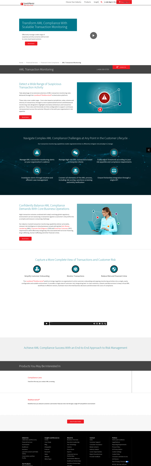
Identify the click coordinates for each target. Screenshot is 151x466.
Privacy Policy (116, 425)
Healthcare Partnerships (74, 439)
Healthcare (25, 425)
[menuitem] (86, 9)
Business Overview (72, 418)
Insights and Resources (101, 9)
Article (46, 418)
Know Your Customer (61, 228)
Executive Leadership (73, 420)
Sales (91, 418)
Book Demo (28, 43)
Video (46, 432)
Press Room (70, 427)
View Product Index (75, 399)
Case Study (48, 420)
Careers (69, 425)
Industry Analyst (94, 427)
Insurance (25, 427)
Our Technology (71, 422)
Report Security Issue (96, 432)
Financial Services (27, 420)
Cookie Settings (116, 430)
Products (86, 9)
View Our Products (27, 444)
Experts (69, 430)
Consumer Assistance (96, 422)
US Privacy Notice (117, 427)
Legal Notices (116, 420)
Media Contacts (94, 425)
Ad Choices (115, 437)
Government (25, 422)
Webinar (47, 434)
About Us (115, 9)
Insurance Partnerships (73, 441)
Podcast (47, 427)
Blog (46, 422)
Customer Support (95, 420)
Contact (126, 9)
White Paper (48, 437)
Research (47, 430)
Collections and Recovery (29, 418)
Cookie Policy (116, 432)
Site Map (69, 444)
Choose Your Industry (71, 9)
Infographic (48, 425)
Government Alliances (73, 436)
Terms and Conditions (118, 418)
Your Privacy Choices (119, 439)
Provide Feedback (95, 434)
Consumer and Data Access (120, 434)
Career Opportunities (96, 430)
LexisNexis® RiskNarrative (43, 95)
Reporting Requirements (119, 422)
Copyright (40, 459)
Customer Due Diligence (39, 228)
